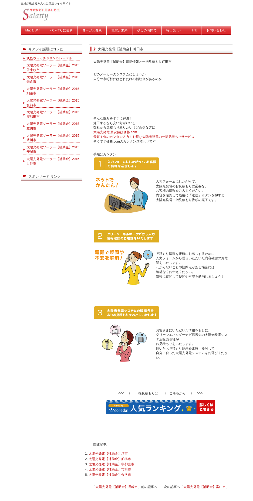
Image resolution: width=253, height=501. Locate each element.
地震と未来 (119, 30)
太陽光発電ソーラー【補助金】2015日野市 (53, 161)
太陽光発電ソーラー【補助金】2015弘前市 (53, 103)
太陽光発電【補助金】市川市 (110, 469)
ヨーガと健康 (92, 30)
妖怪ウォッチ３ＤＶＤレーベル (49, 58)
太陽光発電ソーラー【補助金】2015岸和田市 (53, 114)
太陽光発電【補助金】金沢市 (110, 475)
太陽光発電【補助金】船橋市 (110, 459)
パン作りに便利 (61, 30)
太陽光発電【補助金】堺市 (108, 453)
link (194, 30)
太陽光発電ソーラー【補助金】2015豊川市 (53, 138)
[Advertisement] (160, 98)
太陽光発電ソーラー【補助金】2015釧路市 (53, 91)
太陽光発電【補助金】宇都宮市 (111, 464)
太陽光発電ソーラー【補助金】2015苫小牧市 (53, 67)
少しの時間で (147, 30)
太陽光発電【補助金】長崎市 (116, 487)
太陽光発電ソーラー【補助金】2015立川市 (53, 126)
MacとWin (32, 30)
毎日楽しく (174, 30)
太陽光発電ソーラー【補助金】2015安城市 (53, 149)
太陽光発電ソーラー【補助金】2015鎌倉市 (53, 79)
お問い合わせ (216, 30)
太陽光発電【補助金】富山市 (204, 487)
